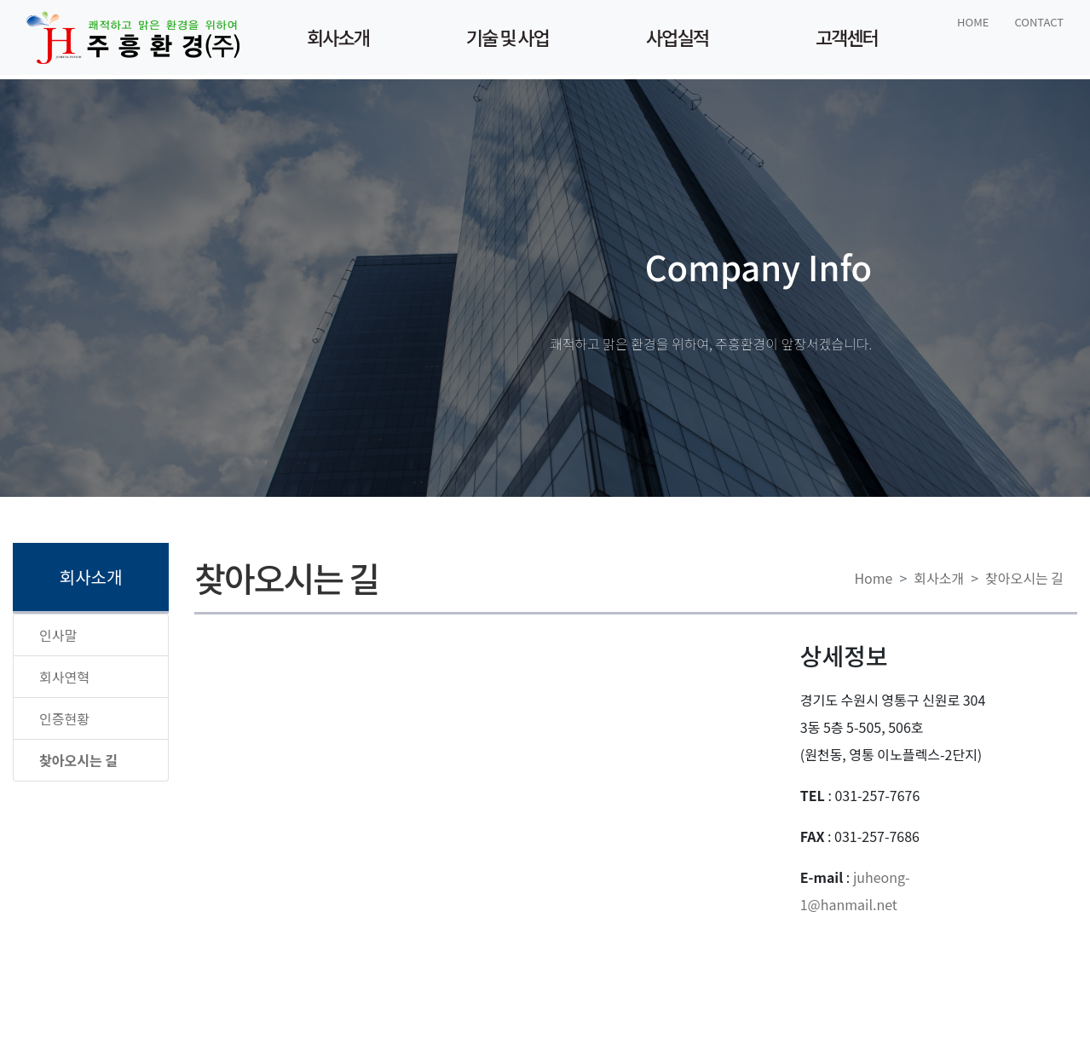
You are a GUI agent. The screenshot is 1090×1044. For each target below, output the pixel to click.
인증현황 (64, 718)
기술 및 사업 (507, 36)
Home (873, 578)
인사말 (58, 635)
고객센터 (847, 36)
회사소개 (338, 36)
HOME (973, 22)
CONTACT (1039, 22)
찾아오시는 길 (1024, 578)
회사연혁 (64, 676)
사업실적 (677, 36)
